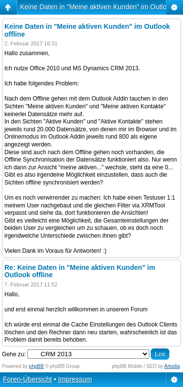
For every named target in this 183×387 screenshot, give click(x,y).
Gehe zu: (14, 354)
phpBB (36, 366)
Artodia (172, 366)
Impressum (75, 379)
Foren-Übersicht (27, 379)
